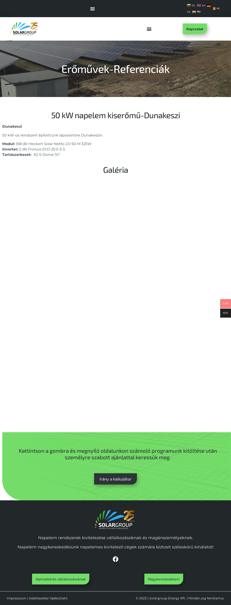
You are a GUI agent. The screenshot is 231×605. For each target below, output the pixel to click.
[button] (92, 8)
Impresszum (16, 598)
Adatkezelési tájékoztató (48, 598)
